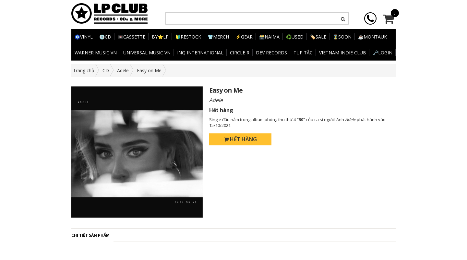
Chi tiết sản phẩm (90, 235)
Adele (123, 70)
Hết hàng (240, 139)
